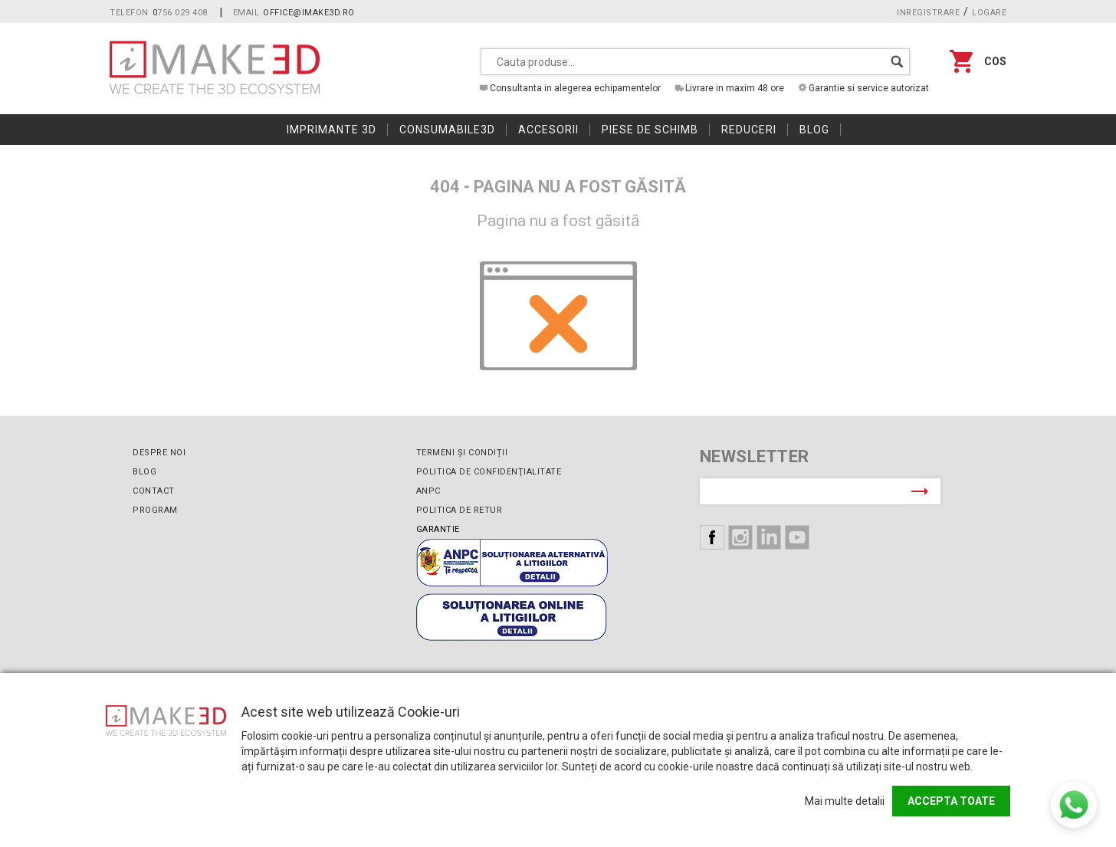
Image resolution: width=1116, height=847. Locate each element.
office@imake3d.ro (309, 13)
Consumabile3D (447, 129)
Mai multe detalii (845, 801)
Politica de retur (459, 510)
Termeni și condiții (462, 453)
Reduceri (748, 129)
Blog (814, 129)
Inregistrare (928, 13)
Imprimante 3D (331, 129)
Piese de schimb (650, 129)
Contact (154, 491)
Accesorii (548, 129)
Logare (989, 13)
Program (155, 510)
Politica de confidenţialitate (489, 472)
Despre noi (159, 453)
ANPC (428, 491)
